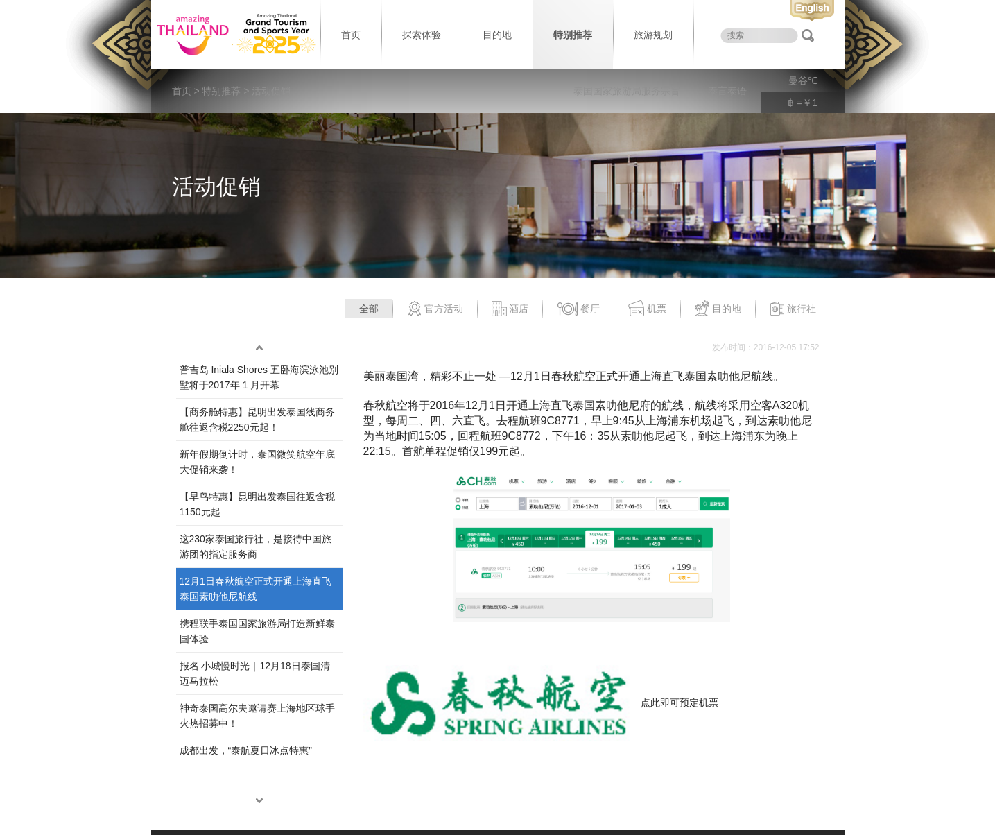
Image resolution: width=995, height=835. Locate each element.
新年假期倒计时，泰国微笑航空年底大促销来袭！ (257, 462)
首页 (351, 34)
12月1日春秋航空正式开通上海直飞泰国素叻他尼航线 (255, 589)
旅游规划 (653, 34)
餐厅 (578, 309)
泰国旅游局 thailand (234, 34)
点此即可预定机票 (679, 701)
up (259, 347)
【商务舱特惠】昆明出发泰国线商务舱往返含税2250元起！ (257, 419)
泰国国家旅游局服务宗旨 (626, 90)
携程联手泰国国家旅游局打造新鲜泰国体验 (257, 631)
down (259, 800)
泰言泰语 (727, 90)
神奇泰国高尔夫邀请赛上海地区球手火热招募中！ (257, 716)
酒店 (510, 309)
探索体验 (421, 34)
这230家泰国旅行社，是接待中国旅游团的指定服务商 (255, 546)
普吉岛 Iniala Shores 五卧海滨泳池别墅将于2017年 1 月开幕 (259, 377)
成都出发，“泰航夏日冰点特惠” (246, 750)
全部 (369, 308)
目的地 (497, 34)
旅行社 (793, 309)
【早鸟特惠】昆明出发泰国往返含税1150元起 (257, 504)
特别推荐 (572, 34)
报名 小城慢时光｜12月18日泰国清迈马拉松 (255, 673)
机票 (647, 309)
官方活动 (435, 309)
